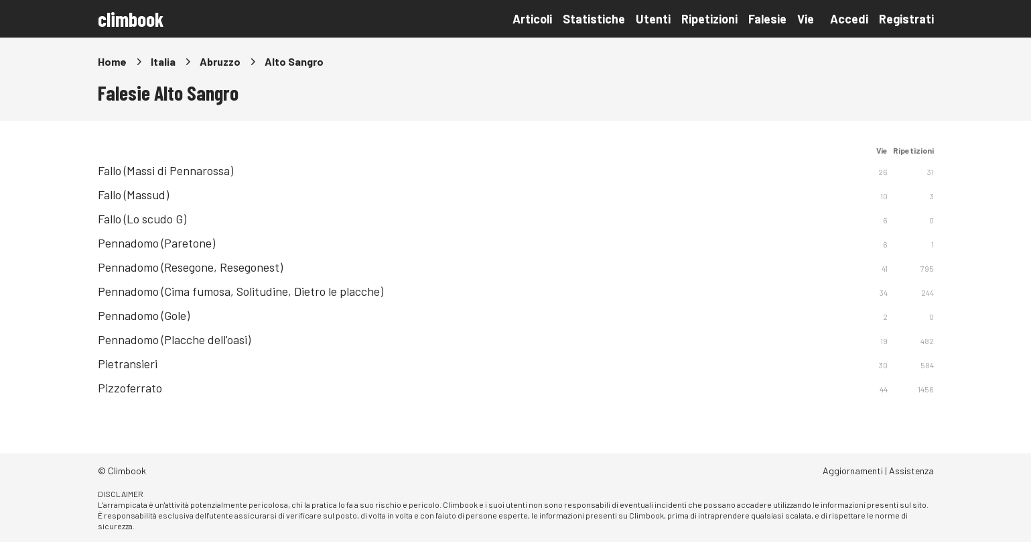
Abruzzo (220, 61)
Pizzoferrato (130, 387)
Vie (805, 18)
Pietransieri (127, 363)
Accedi (849, 18)
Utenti (653, 18)
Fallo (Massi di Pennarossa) (165, 170)
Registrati (906, 18)
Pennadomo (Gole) (144, 315)
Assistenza (911, 470)
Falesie (767, 18)
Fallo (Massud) (133, 194)
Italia (163, 61)
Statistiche (594, 18)
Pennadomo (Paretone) (156, 242)
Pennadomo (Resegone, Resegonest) (190, 267)
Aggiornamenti (853, 470)
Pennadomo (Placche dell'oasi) (174, 339)
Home (112, 61)
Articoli (532, 18)
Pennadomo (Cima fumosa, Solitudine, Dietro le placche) (240, 291)
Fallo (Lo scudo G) (142, 218)
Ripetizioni (709, 18)
